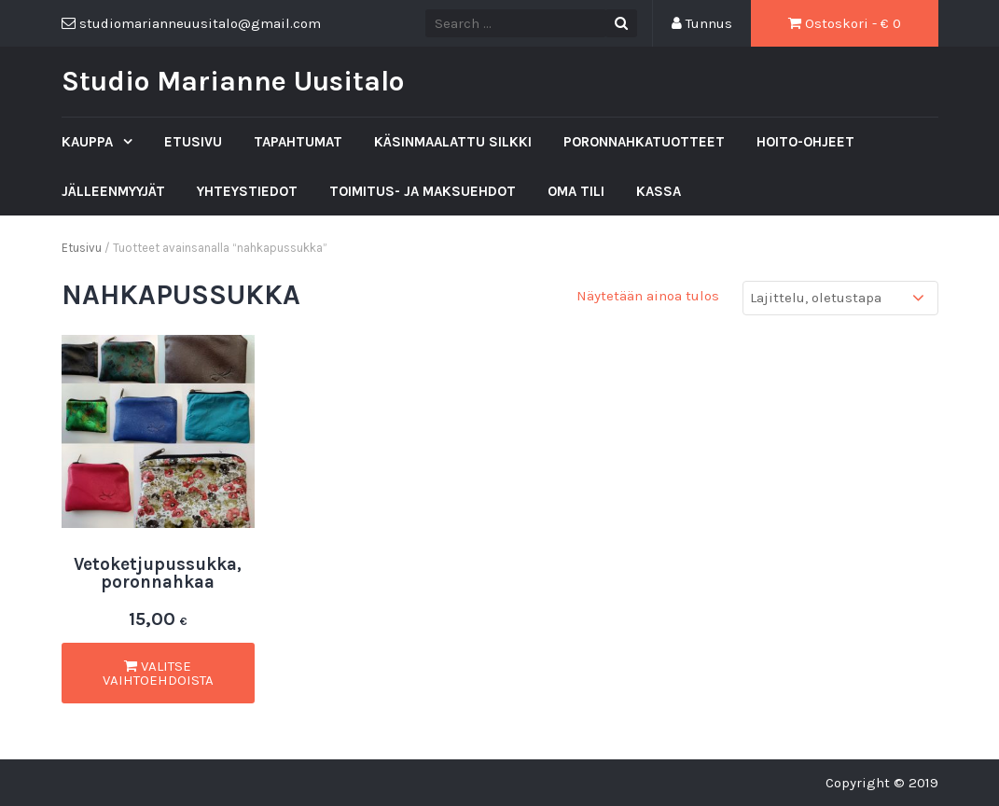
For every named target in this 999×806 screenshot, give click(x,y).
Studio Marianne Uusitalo (233, 81)
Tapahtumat (298, 141)
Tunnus (702, 23)
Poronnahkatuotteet (644, 141)
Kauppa (89, 141)
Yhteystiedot (247, 191)
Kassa (658, 191)
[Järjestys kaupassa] (840, 298)
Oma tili (576, 191)
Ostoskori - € (844, 23)
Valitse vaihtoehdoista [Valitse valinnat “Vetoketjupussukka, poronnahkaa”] (158, 673)
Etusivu (193, 141)
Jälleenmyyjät (113, 191)
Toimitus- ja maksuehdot (422, 191)
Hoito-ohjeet (805, 141)
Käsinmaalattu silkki (453, 141)
